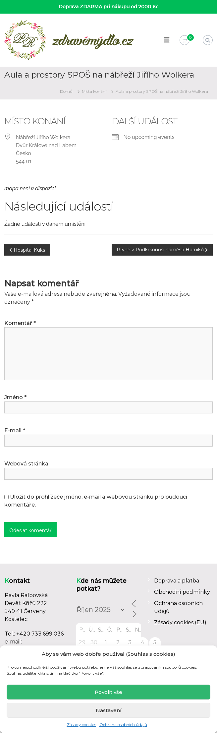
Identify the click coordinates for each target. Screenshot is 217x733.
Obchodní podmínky (182, 592)
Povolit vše (108, 692)
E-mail (14, 430)
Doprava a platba (176, 581)
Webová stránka (26, 463)
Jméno (15, 397)
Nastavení (109, 710)
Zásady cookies (81, 724)
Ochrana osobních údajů (123, 724)
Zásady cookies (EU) (180, 622)
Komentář (20, 323)
